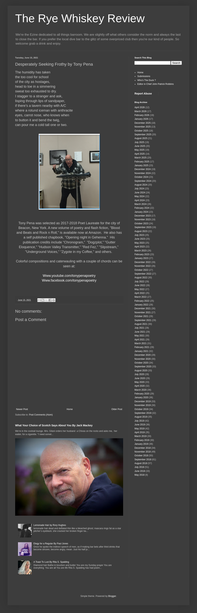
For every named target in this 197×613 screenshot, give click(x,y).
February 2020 (141, 393)
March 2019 (140, 436)
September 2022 (142, 273)
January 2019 (141, 444)
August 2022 (140, 277)
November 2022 (142, 266)
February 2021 (141, 347)
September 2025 (142, 134)
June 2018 (139, 471)
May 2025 (139, 150)
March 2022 (140, 297)
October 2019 (141, 409)
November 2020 (142, 359)
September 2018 (142, 459)
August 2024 (140, 184)
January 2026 (141, 119)
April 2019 (139, 432)
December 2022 (142, 262)
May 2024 (139, 196)
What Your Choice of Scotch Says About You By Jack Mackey (54, 425)
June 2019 (139, 424)
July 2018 (139, 467)
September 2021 (142, 320)
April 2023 (139, 246)
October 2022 (141, 270)
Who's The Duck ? (146, 80)
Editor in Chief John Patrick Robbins (155, 84)
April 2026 (139, 107)
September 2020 (142, 366)
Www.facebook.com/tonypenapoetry (69, 280)
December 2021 (142, 308)
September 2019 (142, 413)
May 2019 (139, 428)
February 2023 (141, 254)
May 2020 (139, 382)
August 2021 (140, 324)
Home (70, 409)
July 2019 (139, 420)
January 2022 (141, 304)
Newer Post (22, 409)
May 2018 (139, 475)
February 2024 (141, 208)
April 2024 (139, 200)
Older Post (116, 409)
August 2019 (140, 416)
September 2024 (142, 181)
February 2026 (141, 115)
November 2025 (142, 126)
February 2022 (141, 301)
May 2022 (139, 289)
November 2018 (142, 451)
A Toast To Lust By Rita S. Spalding (51, 562)
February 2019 (141, 440)
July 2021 (139, 328)
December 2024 (142, 169)
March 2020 (140, 390)
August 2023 (140, 231)
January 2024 (141, 212)
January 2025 (141, 165)
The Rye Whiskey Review (80, 18)
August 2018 (140, 463)
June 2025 (139, 146)
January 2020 (141, 397)
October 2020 (141, 362)
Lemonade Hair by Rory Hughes (50, 525)
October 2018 (141, 455)
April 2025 (139, 154)
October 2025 (141, 130)
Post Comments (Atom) (41, 414)
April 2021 (139, 339)
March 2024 (140, 204)
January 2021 (141, 351)
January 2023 (141, 258)
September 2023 (142, 227)
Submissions (143, 76)
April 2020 (139, 386)
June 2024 (139, 192)
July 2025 (139, 142)
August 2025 (140, 138)
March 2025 (140, 157)
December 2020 (142, 355)
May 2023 (139, 243)
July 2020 (139, 374)
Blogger (112, 596)
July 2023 (139, 235)
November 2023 (142, 219)
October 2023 (141, 223)
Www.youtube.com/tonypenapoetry (69, 276)
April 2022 (139, 293)
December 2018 (142, 448)
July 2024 (139, 188)
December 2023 (142, 215)
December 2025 (142, 123)
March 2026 (140, 111)
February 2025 (141, 161)
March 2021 (140, 343)
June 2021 (139, 332)
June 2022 (139, 285)
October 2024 (141, 177)
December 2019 (142, 401)
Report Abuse (143, 93)
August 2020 (140, 370)
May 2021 (139, 335)
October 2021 (141, 316)
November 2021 (142, 312)
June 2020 (139, 378)
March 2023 (140, 250)
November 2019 (142, 405)
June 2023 (139, 239)
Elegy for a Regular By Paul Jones (51, 543)
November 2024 (142, 173)
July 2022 (139, 281)
